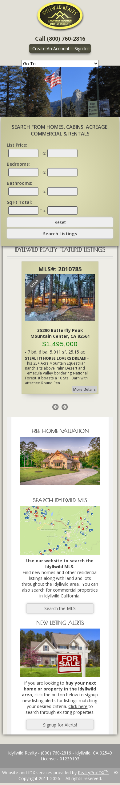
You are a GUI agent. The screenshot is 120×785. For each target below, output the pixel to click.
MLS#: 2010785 (60, 269)
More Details (84, 389)
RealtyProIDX (93, 772)
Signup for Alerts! (60, 725)
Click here (77, 706)
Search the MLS (60, 608)
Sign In (81, 48)
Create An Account (51, 48)
